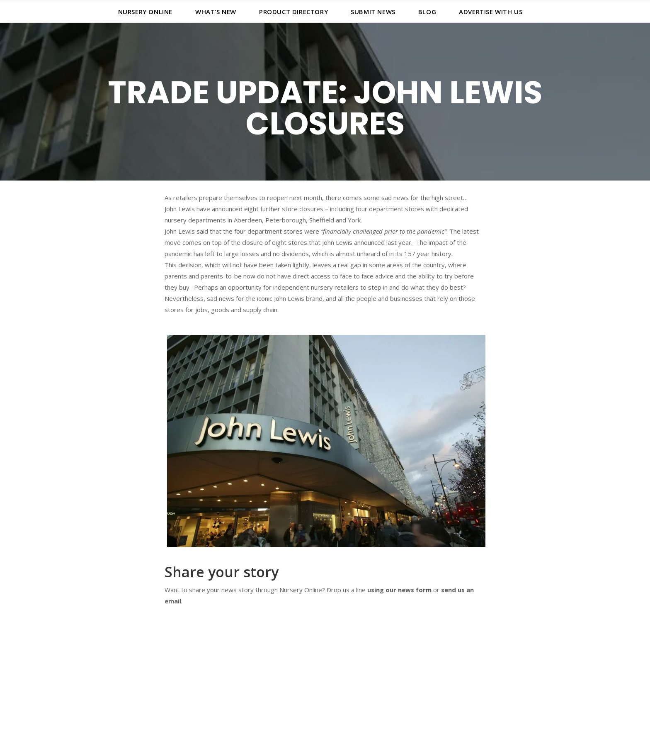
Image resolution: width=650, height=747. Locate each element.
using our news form (399, 590)
